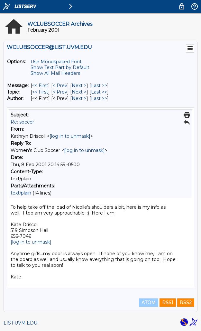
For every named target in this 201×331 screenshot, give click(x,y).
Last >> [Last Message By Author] (99, 98)
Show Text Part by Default (60, 67)
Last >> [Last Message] (99, 85)
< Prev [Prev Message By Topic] (60, 92)
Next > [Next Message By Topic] (79, 92)
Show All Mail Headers (55, 73)
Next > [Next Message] (79, 85)
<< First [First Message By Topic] (40, 92)
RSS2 (186, 303)
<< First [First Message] (40, 85)
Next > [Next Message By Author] (79, 98)
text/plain (21, 193)
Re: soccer (22, 122)
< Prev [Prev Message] (60, 85)
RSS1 (167, 303)
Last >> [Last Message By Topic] (99, 92)
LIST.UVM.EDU (20, 323)
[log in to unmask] (70, 136)
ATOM (149, 303)
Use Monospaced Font (56, 62)
